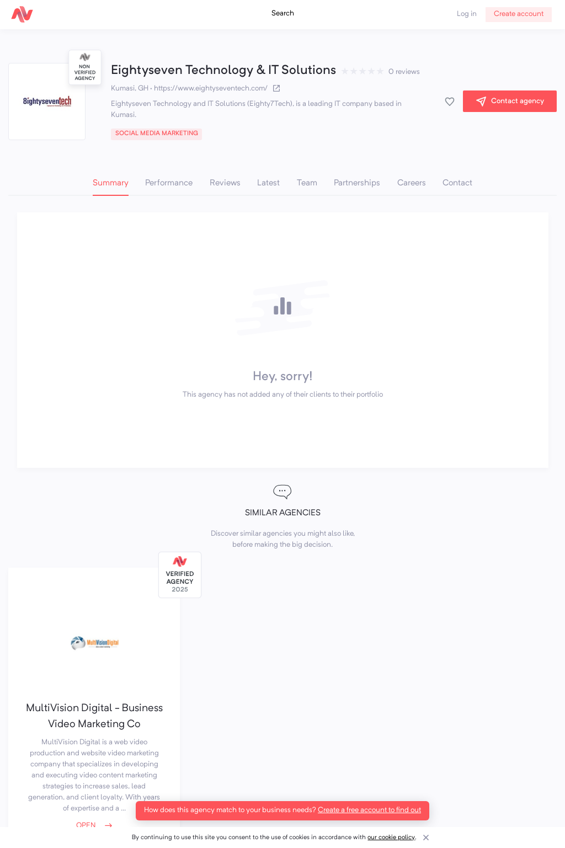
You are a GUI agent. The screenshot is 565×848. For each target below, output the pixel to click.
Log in (467, 14)
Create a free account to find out (369, 810)
